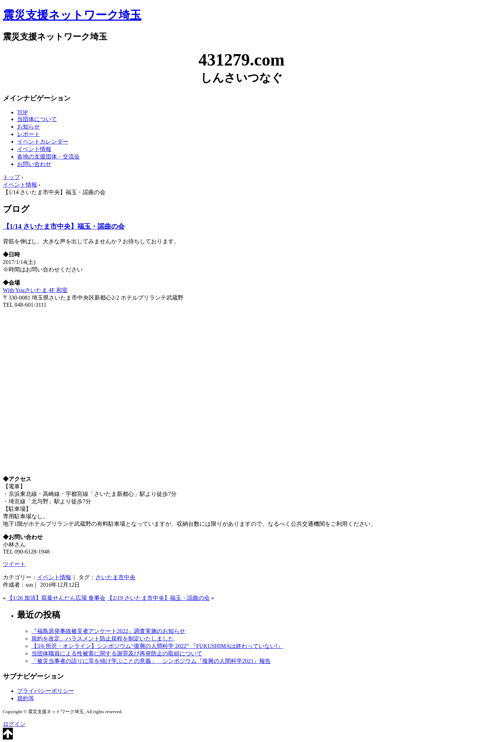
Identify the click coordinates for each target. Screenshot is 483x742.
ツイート (14, 564)
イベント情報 (34, 149)
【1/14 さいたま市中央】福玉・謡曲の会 (64, 226)
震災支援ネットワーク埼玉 (72, 15)
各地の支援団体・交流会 (48, 157)
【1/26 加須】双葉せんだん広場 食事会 (56, 598)
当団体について (37, 119)
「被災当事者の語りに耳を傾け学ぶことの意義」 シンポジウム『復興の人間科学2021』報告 (151, 661)
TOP (22, 112)
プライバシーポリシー (45, 691)
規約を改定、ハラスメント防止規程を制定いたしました (102, 638)
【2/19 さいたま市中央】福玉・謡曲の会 (158, 598)
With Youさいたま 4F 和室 (35, 290)
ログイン (14, 724)
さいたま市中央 (115, 577)
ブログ (16, 209)
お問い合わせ (34, 164)
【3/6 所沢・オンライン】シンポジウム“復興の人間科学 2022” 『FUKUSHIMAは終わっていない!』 (157, 646)
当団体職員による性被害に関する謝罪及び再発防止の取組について (116, 653)
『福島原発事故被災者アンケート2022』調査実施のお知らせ (108, 631)
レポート (28, 134)
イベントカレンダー (42, 142)
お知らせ (28, 127)
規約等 (25, 698)
